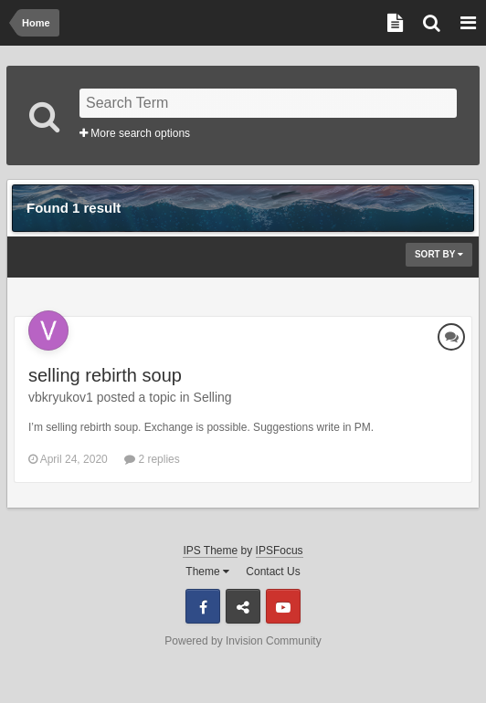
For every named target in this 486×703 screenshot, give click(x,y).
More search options (134, 133)
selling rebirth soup (105, 375)
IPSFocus (279, 550)
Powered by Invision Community (242, 641)
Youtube (283, 606)
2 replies (152, 459)
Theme (207, 571)
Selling (213, 397)
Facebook (202, 606)
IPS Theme (210, 550)
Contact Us (273, 571)
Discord (243, 606)
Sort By (439, 254)
